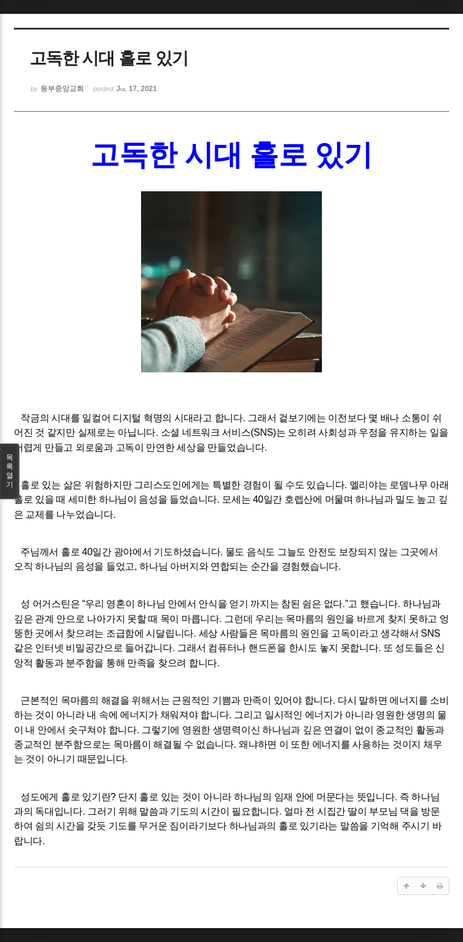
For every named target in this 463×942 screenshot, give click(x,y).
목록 (9, 471)
